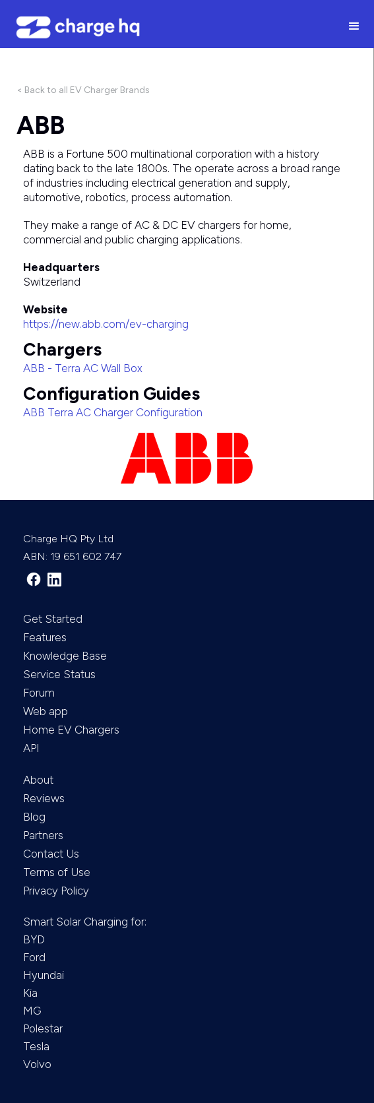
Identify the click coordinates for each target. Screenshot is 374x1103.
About (38, 779)
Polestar (43, 1028)
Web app (45, 711)
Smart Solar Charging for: (84, 921)
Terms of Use (56, 872)
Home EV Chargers (71, 729)
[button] (354, 27)
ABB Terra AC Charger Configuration (113, 412)
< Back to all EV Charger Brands (83, 90)
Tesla (36, 1046)
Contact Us (51, 853)
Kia (30, 992)
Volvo (37, 1064)
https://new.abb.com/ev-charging (106, 324)
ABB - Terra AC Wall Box (82, 368)
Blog (34, 816)
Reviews (44, 798)
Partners (43, 835)
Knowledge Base (65, 655)
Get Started (52, 618)
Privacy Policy (56, 890)
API (31, 748)
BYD (34, 939)
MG (32, 1010)
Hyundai (43, 975)
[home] (167, 27)
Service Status (59, 674)
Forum (39, 692)
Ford (34, 957)
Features (45, 637)
